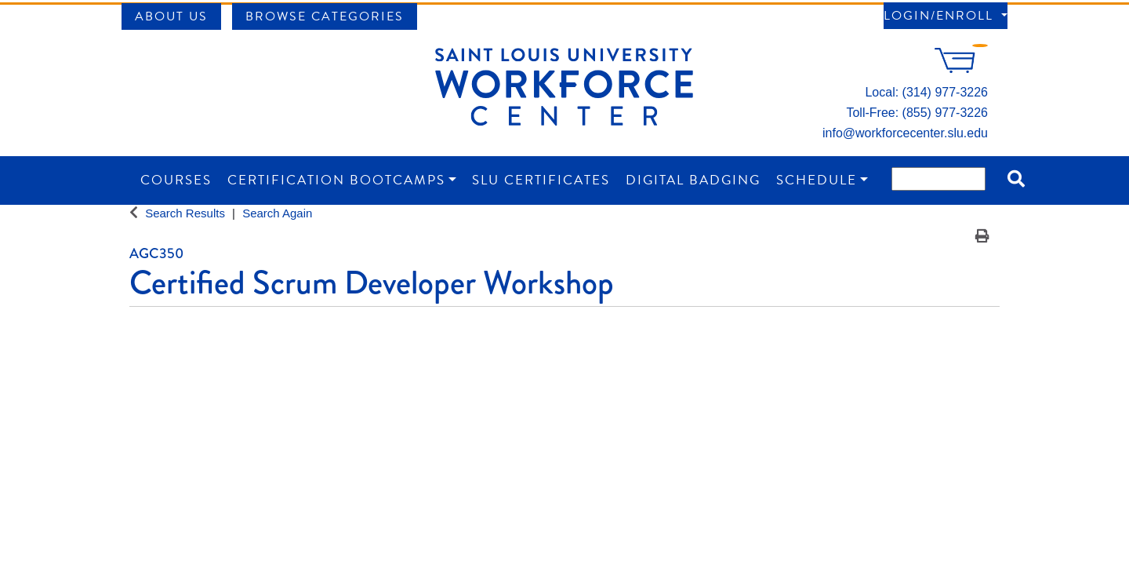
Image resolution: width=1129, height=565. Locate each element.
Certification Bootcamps (336, 180)
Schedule (816, 180)
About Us (171, 16)
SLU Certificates (541, 180)
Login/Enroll (941, 15)
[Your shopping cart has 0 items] (961, 68)
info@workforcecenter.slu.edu (905, 133)
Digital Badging (693, 180)
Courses (176, 180)
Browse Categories (324, 16)
